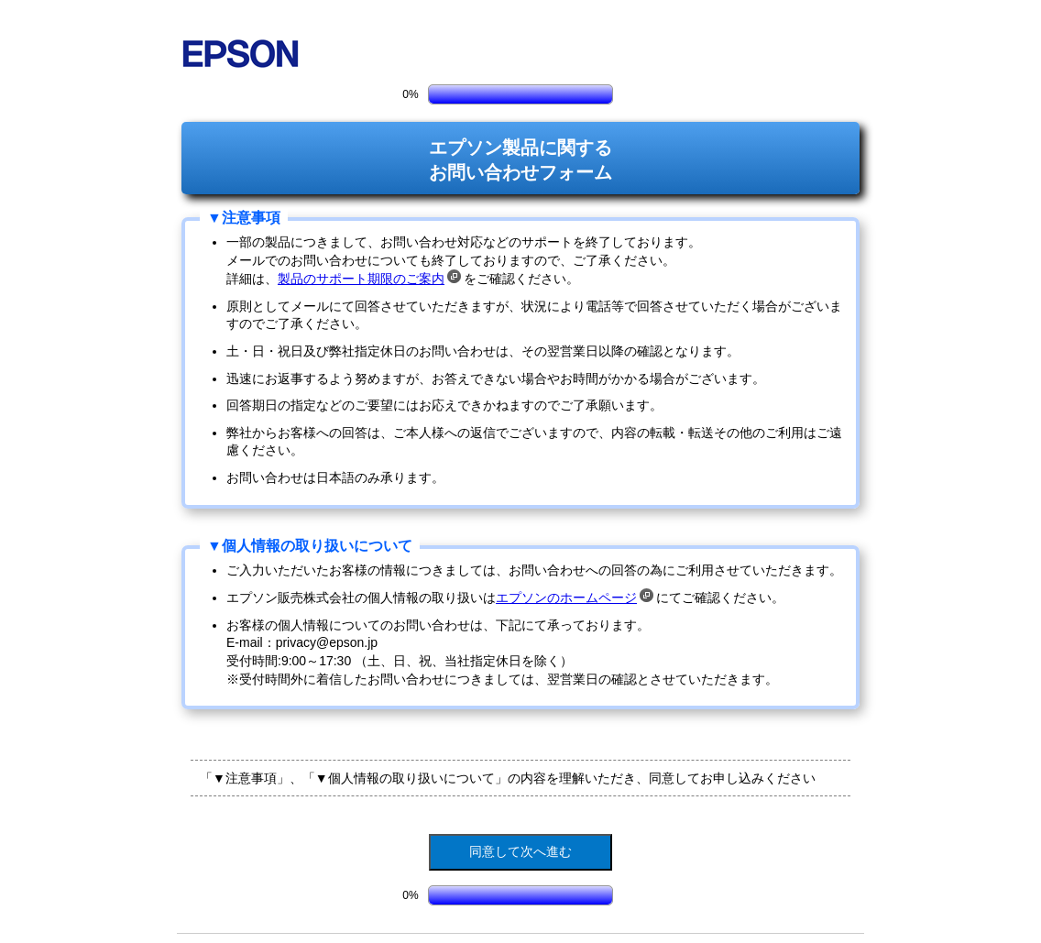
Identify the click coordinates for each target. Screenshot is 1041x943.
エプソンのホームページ (574, 597)
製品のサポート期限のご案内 (369, 278)
